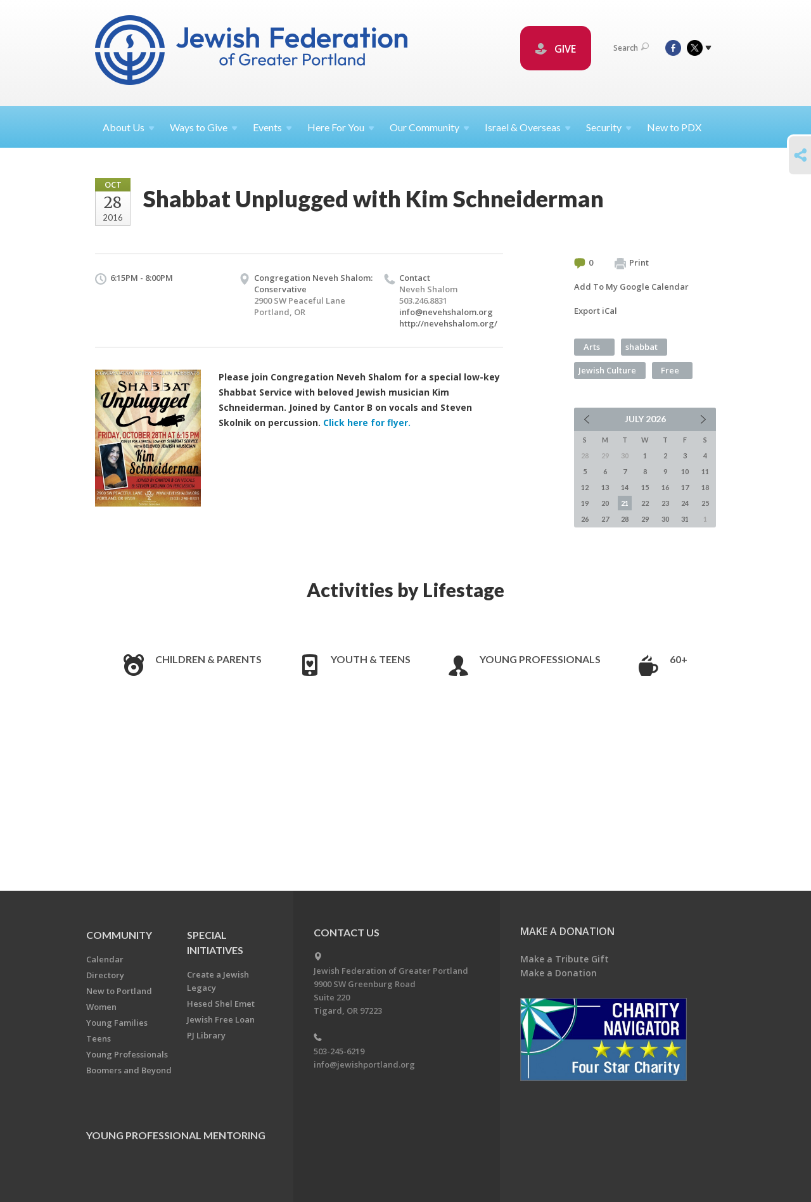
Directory (105, 975)
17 (685, 487)
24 (685, 503)
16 (665, 487)
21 (625, 503)
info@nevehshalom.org (446, 312)
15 (645, 487)
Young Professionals (540, 659)
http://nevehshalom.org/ (448, 323)
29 (645, 519)
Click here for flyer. (367, 423)
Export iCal (595, 310)
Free (670, 370)
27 (605, 519)
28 (625, 519)
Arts (592, 346)
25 (705, 503)
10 (685, 471)
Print (632, 263)
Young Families (117, 1022)
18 (705, 487)
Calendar (105, 959)
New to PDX (674, 127)
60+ (678, 659)
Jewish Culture (607, 370)
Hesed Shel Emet (221, 1003)
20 (605, 503)
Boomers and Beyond (129, 1070)
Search (631, 47)
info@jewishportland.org (364, 1064)
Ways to (204, 127)
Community (119, 935)
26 (585, 519)
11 (705, 471)
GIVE (555, 48)
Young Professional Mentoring (175, 1135)
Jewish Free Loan (221, 1019)
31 (685, 519)
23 (665, 503)
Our (429, 127)
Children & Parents (208, 659)
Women (101, 1006)
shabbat (641, 346)
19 (585, 503)
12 (585, 487)
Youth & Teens (371, 659)
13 (605, 487)
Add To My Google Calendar (631, 286)
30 (665, 519)
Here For (340, 127)
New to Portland (119, 991)
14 (625, 487)
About (129, 127)
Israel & (528, 127)
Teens (98, 1038)
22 (645, 503)
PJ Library (206, 1035)
